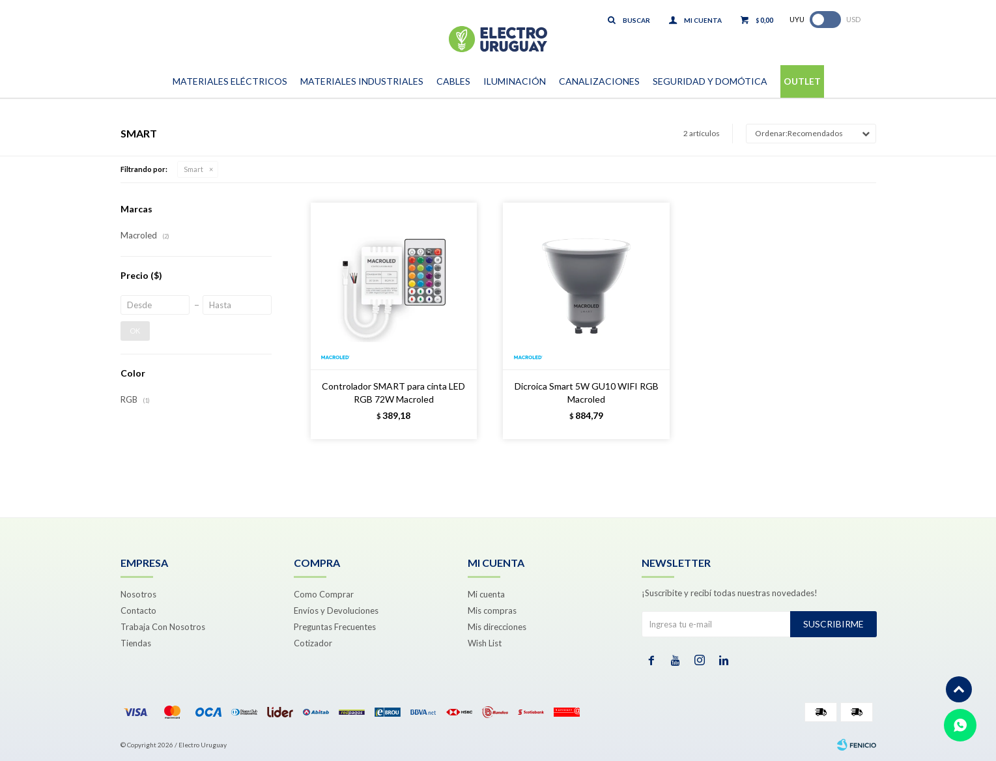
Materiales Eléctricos (230, 81)
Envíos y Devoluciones (336, 610)
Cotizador (313, 643)
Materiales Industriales (361, 81)
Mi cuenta (486, 594)
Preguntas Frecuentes (335, 627)
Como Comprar (324, 594)
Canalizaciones (599, 81)
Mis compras (492, 610)
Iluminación (514, 81)
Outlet (802, 81)
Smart (193, 169)
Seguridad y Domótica (710, 81)
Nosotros (138, 594)
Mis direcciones (497, 627)
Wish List (485, 643)
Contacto (138, 610)
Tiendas (136, 643)
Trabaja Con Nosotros (163, 627)
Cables (453, 81)
